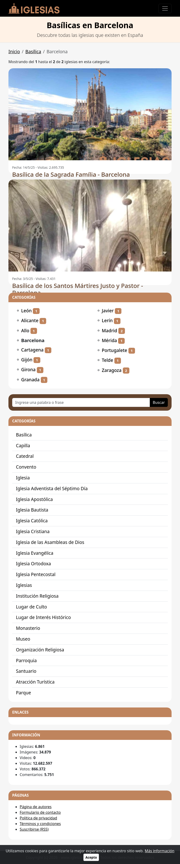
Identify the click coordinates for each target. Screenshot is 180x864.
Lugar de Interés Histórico (43, 617)
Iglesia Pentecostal (36, 574)
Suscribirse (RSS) (34, 829)
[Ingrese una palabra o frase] (81, 402)
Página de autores (36, 806)
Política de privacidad (38, 818)
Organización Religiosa (40, 649)
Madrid (109, 330)
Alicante (29, 320)
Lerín (107, 320)
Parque (23, 692)
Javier (108, 310)
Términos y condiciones (40, 823)
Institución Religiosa (37, 596)
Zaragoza (111, 370)
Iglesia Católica (32, 520)
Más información (159, 850)
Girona (28, 369)
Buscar (159, 402)
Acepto (91, 857)
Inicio (14, 51)
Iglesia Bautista (32, 510)
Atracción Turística (35, 682)
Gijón (26, 359)
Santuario (26, 671)
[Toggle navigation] (165, 8)
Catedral (25, 456)
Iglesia (23, 477)
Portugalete (114, 350)
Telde (107, 360)
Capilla (23, 445)
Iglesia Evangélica (34, 553)
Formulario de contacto (40, 812)
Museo (23, 639)
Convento (26, 467)
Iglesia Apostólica (34, 499)
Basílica (33, 51)
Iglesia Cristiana (32, 531)
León (26, 310)
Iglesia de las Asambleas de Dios (50, 542)
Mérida (109, 340)
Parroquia (26, 660)
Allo (25, 330)
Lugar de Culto (31, 607)
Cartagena (32, 350)
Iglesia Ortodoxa (33, 563)
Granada (30, 379)
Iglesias (24, 585)
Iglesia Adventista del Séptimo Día (52, 488)
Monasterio (28, 628)
